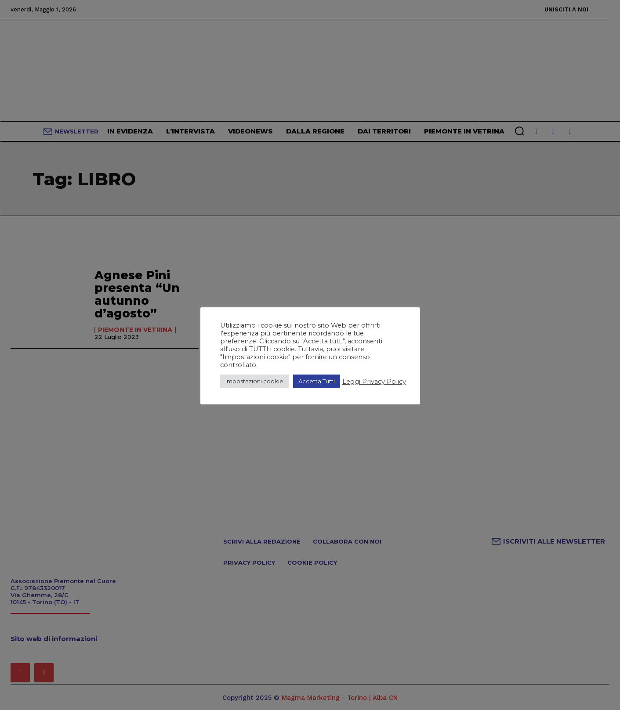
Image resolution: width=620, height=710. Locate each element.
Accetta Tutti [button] (316, 381)
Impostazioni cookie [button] (254, 381)
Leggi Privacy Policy (374, 382)
